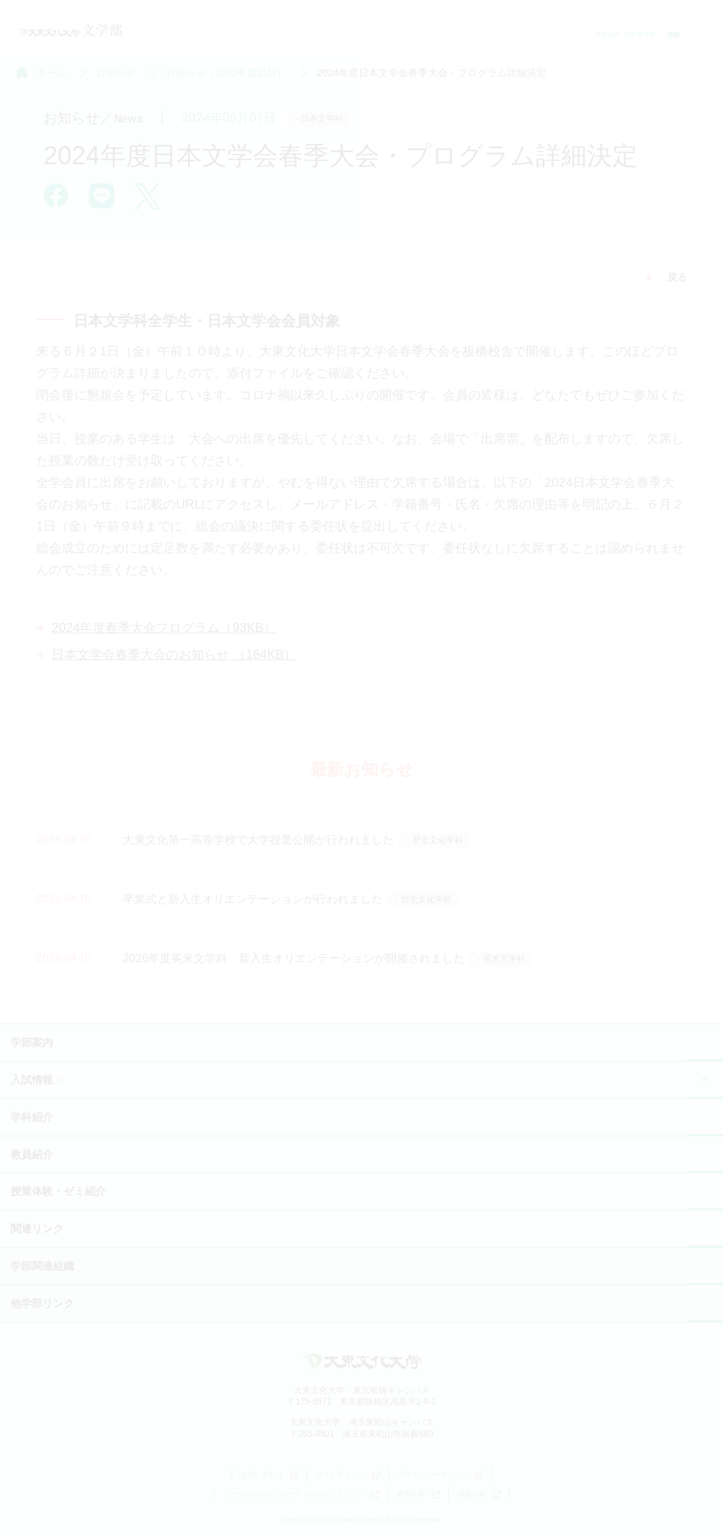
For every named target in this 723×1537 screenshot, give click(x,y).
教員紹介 (32, 1154)
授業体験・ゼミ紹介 (58, 1191)
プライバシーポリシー (440, 1475)
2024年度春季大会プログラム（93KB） (164, 628)
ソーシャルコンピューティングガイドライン (301, 1494)
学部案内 (32, 1042)
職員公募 (479, 1494)
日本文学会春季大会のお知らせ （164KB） (174, 655)
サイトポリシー (348, 1475)
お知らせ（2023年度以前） (226, 72)
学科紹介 (32, 1117)
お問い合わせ (269, 1475)
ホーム (51, 72)
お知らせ (116, 72)
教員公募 (418, 1494)
